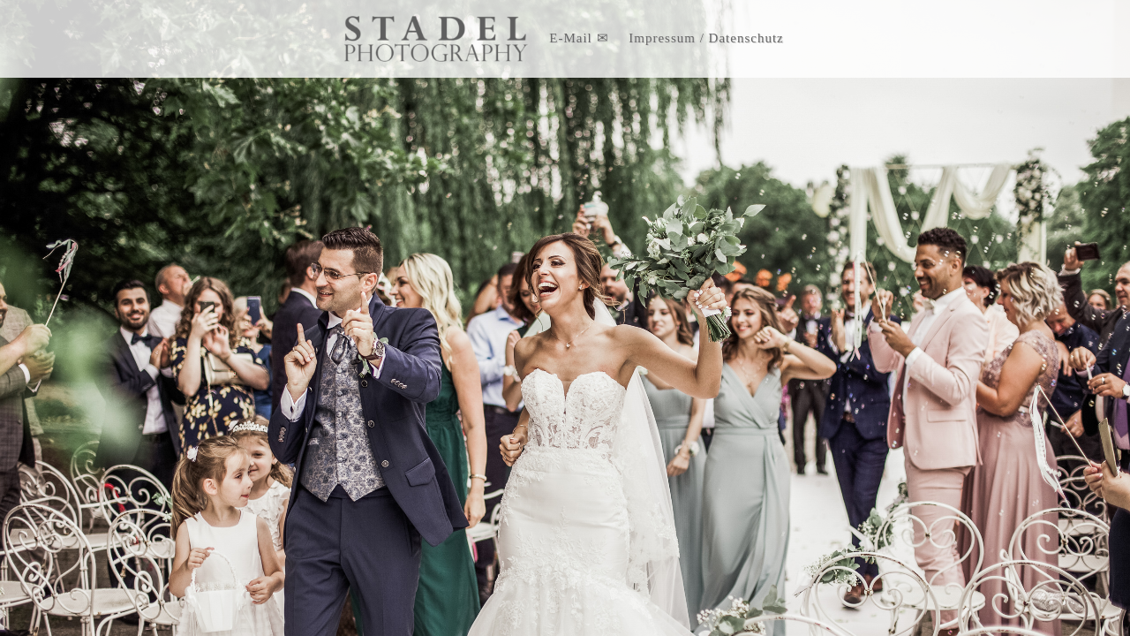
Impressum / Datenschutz (706, 38)
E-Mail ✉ (578, 38)
